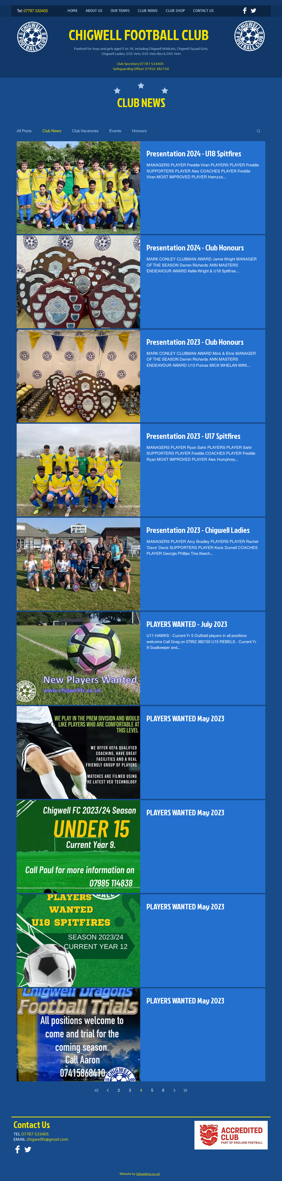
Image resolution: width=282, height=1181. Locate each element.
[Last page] (185, 1090)
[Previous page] (107, 1090)
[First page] (96, 1090)
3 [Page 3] (130, 1090)
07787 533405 (36, 10)
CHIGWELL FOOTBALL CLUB (140, 34)
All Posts (24, 131)
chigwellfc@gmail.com (47, 1139)
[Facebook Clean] (245, 10)
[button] (258, 131)
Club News (51, 131)
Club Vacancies (85, 131)
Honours (139, 131)
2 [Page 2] (119, 1090)
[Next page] (174, 1090)
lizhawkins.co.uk (148, 1174)
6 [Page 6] (163, 1090)
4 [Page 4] (141, 1090)
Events (115, 131)
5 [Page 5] (152, 1090)
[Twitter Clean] (253, 10)
